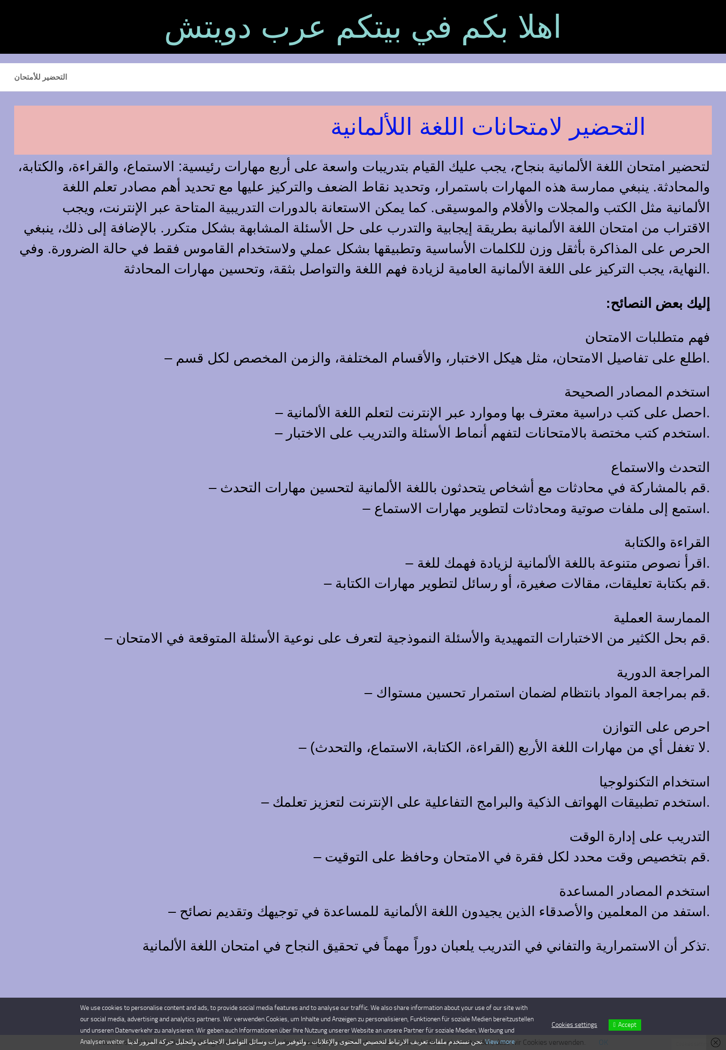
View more (500, 1042)
